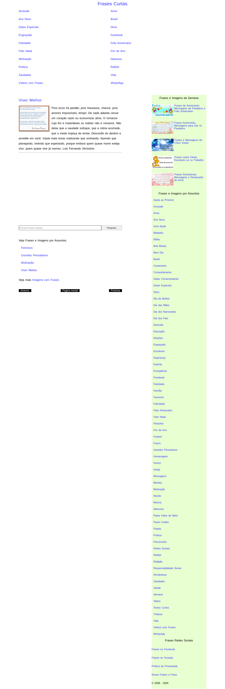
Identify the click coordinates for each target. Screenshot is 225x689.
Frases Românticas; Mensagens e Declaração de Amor (177, 179)
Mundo (157, 496)
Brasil (114, 19)
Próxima (115, 290)
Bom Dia (158, 252)
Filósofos (159, 423)
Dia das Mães (161, 305)
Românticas (160, 574)
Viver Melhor (30, 100)
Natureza (116, 59)
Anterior (25, 290)
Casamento (160, 265)
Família (158, 390)
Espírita (158, 364)
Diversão (158, 325)
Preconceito (160, 542)
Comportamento (163, 272)
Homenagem (161, 456)
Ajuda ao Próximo (164, 200)
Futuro (157, 443)
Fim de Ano (118, 51)
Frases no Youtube (162, 657)
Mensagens (160, 476)
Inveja (157, 469)
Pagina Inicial (70, 290)
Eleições (158, 338)
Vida (113, 75)
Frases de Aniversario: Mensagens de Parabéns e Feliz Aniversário (178, 110)
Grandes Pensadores (165, 450)
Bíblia (157, 239)
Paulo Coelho (161, 522)
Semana (158, 594)
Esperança (160, 357)
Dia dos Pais (161, 318)
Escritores (159, 351)
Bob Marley (160, 246)
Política (23, 67)
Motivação (25, 59)
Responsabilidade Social (167, 568)
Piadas (157, 528)
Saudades (25, 75)
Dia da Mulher (162, 298)
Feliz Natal (25, 51)
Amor (114, 11)
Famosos (159, 397)
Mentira (158, 482)
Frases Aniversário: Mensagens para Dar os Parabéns (177, 127)
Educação (159, 331)
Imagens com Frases (45, 279)
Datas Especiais (29, 27)
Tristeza (158, 614)
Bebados (158, 233)
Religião (158, 561)
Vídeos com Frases (31, 83)
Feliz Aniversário (121, 43)
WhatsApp (117, 83)
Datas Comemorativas (166, 279)
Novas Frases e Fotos (164, 674)
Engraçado (25, 35)
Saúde (157, 588)
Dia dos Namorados (165, 311)
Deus (114, 27)
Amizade (24, 11)
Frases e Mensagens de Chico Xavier (177, 145)
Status (157, 601)
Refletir (115, 67)
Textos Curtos (161, 607)
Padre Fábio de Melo (166, 515)
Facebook (117, 35)
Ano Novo (25, 19)
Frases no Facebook (163, 649)
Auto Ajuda (160, 226)
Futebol (158, 436)
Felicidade (159, 404)
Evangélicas (160, 371)
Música (158, 502)
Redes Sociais (162, 548)
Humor (157, 463)
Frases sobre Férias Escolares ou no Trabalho (178, 162)
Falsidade (25, 43)
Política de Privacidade (165, 666)
